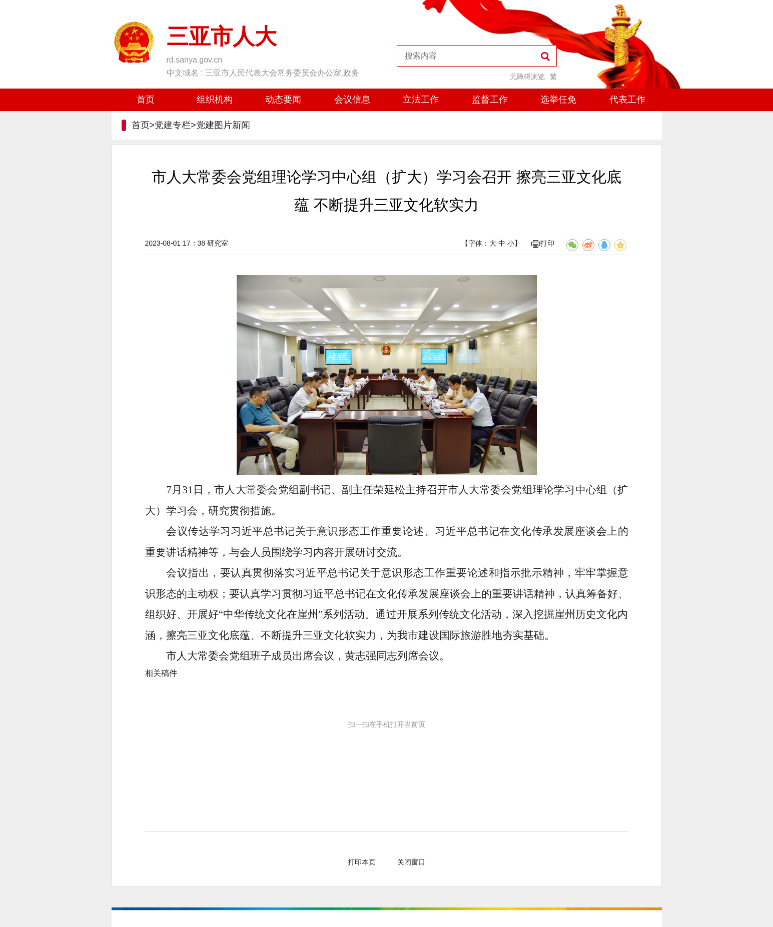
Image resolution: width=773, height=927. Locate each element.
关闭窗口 (411, 862)
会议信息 (352, 100)
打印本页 (362, 862)
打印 (542, 243)
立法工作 (421, 100)
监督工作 (490, 100)
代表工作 (627, 100)
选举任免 (558, 100)
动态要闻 (283, 100)
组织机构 (215, 100)
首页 (146, 100)
